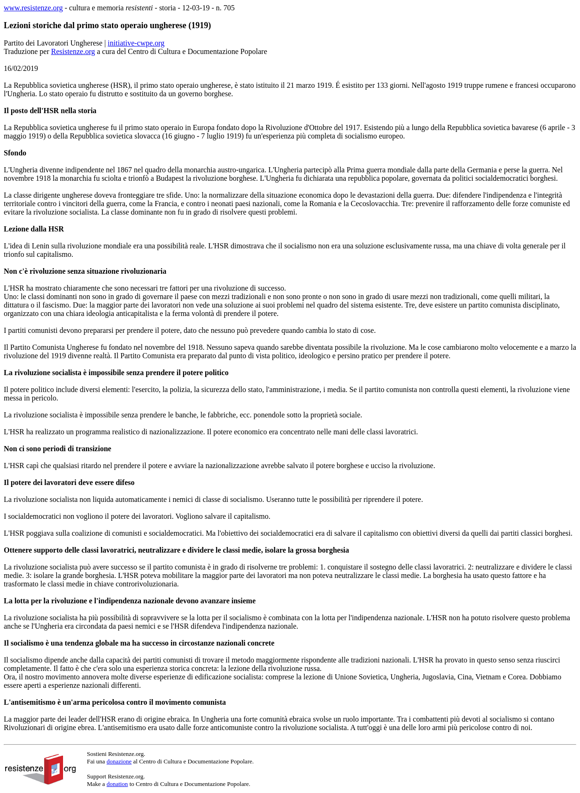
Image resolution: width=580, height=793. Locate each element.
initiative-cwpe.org (136, 43)
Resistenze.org (73, 51)
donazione (119, 761)
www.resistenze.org (33, 8)
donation (117, 783)
